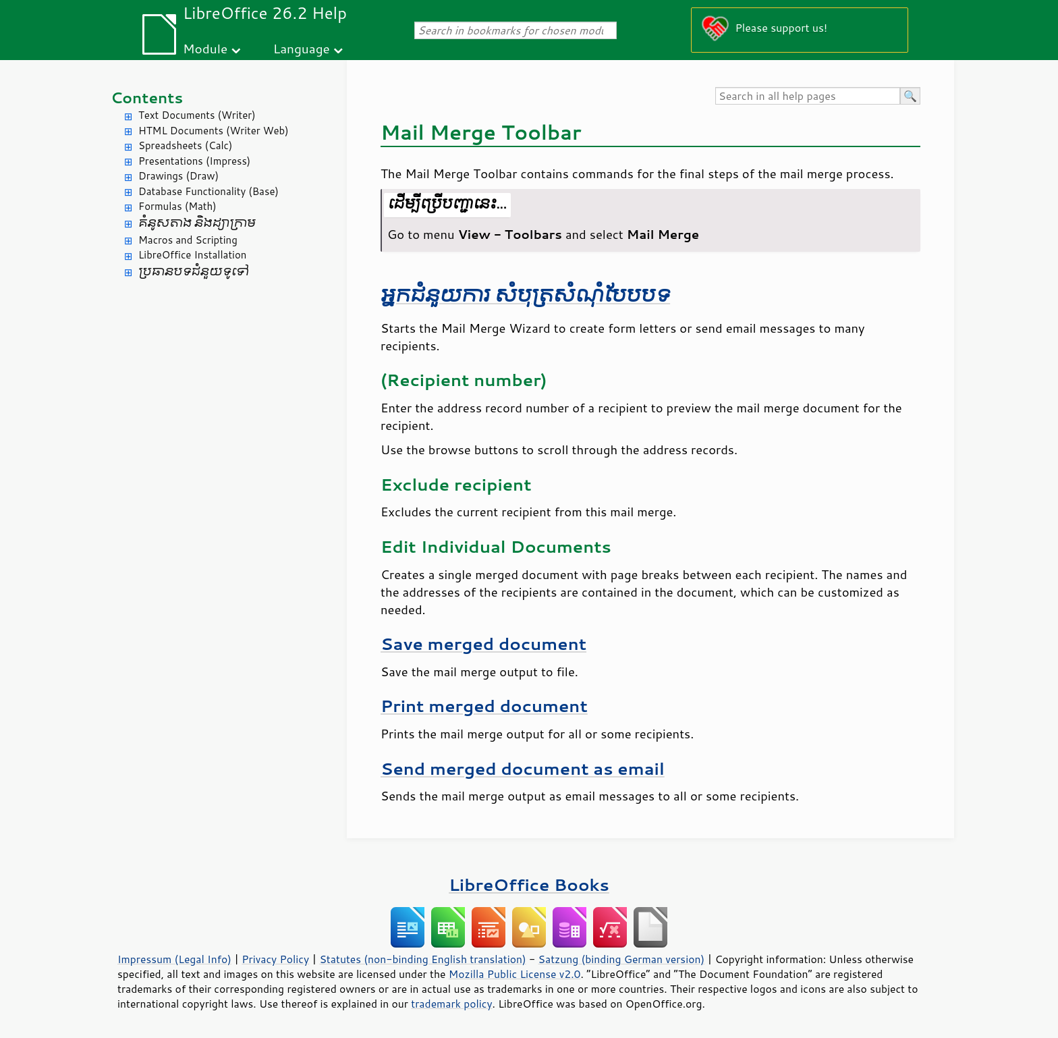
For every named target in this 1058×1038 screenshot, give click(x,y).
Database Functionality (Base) (208, 191)
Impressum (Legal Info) (174, 959)
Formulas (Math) (177, 206)
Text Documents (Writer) (197, 115)
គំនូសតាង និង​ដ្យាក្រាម (197, 223)
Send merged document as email (523, 768)
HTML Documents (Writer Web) (213, 131)
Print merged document (484, 705)
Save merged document (483, 643)
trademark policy (451, 1003)
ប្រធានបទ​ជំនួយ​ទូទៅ (193, 272)
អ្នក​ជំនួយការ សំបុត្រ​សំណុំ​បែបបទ (525, 295)
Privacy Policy (275, 959)
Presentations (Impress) (194, 161)
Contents (147, 97)
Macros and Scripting (188, 240)
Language (301, 48)
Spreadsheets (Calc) (185, 145)
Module (205, 48)
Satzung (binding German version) (621, 959)
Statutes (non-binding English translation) (422, 959)
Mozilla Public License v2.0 (515, 973)
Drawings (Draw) (178, 176)
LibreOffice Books (529, 884)
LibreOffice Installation (192, 255)
